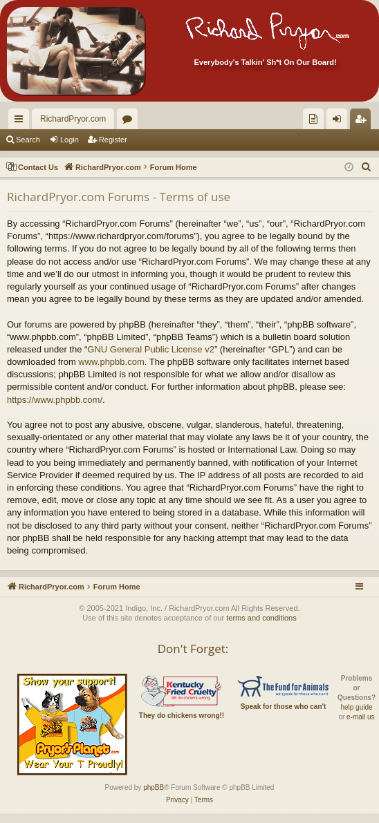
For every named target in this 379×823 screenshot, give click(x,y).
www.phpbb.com (111, 362)
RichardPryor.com (73, 119)
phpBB (153, 787)
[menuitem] (313, 118)
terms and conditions (261, 618)
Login (69, 139)
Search (28, 139)
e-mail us (360, 717)
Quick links (21, 121)
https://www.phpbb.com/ (54, 400)
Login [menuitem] (340, 121)
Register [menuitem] (363, 121)
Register (113, 139)
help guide (356, 707)
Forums (130, 121)
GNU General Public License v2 (150, 349)
